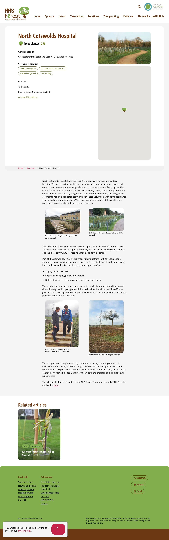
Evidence (128, 16)
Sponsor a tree (25, 482)
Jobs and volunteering (47, 498)
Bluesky (139, 484)
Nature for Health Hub (151, 16)
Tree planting (111, 16)
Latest (62, 16)
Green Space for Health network (26, 491)
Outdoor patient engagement (53, 68)
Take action (76, 16)
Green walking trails (28, 68)
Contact (44, 503)
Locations (93, 16)
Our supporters (25, 496)
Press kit (22, 500)
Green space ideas (50, 492)
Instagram (140, 477)
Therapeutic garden (28, 73)
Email (138, 491)
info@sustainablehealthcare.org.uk (30, 518)
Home (37, 16)
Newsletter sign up (50, 482)
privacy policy (24, 530)
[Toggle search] (139, 7)
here (56, 385)
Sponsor (49, 16)
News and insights (27, 485)
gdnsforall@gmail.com (28, 97)
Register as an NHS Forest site (50, 487)
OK (57, 527)
